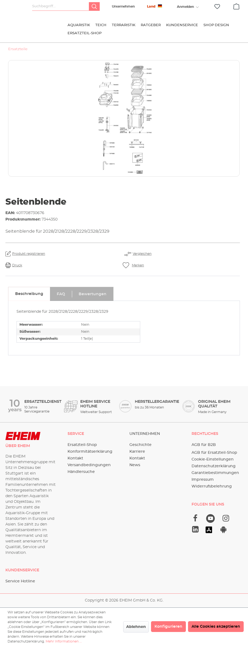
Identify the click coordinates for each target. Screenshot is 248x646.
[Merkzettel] (217, 6)
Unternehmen (123, 6)
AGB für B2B (204, 445)
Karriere (137, 451)
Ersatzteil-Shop (82, 445)
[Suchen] (94, 6)
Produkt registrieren (28, 253)
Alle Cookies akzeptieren (216, 626)
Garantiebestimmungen (215, 473)
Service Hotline (20, 581)
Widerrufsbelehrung (212, 486)
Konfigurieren (168, 626)
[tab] (29, 294)
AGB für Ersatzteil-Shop (214, 453)
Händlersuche (81, 472)
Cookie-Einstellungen (213, 459)
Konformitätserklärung (90, 451)
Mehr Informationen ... (64, 641)
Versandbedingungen (89, 465)
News (134, 465)
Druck (17, 265)
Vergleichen (142, 253)
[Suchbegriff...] (60, 6)
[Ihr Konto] (185, 6)
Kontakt (75, 458)
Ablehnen (136, 627)
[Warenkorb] (236, 5)
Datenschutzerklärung (214, 466)
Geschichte (140, 445)
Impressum (203, 480)
